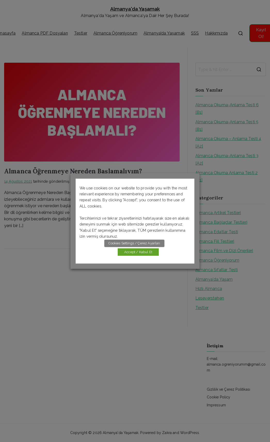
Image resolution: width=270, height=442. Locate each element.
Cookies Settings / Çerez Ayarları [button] (134, 243)
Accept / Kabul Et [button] (138, 252)
